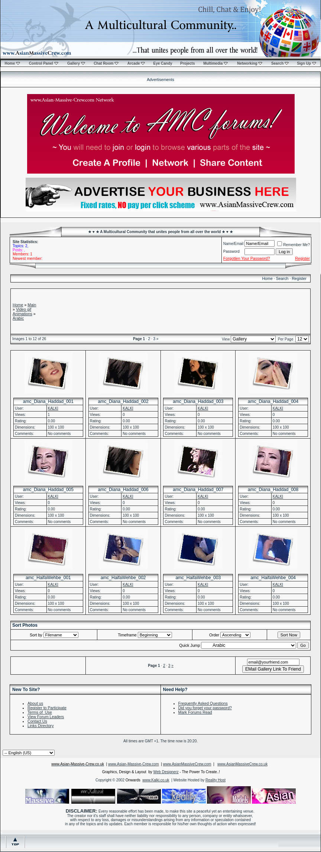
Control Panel (43, 63)
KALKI (53, 408)
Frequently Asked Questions (203, 703)
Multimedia (215, 63)
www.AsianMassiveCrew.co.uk (242, 764)
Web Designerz (166, 772)
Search (280, 63)
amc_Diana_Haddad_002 (123, 401)
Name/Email (233, 244)
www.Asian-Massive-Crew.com (133, 764)
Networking (249, 63)
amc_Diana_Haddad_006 (123, 489)
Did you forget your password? (205, 708)
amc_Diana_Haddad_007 (198, 489)
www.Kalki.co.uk (155, 780)
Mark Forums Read (195, 712)
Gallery (76, 63)
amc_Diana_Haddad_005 (48, 489)
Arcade (136, 63)
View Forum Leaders (45, 716)
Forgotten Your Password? (246, 258)
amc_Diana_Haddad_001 (48, 401)
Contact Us (37, 721)
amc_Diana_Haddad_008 (273, 489)
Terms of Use (39, 712)
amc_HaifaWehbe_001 (48, 577)
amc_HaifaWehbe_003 (198, 577)
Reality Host (215, 780)
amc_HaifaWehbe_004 (273, 577)
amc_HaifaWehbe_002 (123, 577)
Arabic (18, 318)
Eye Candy (162, 63)
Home (12, 63)
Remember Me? (293, 245)
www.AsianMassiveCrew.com (187, 764)
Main (31, 305)
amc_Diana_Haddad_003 (198, 401)
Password (231, 251)
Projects (187, 63)
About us (35, 703)
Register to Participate (47, 708)
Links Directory (40, 725)
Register (299, 278)
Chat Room (106, 63)
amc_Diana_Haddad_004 (273, 401)
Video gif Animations (22, 311)
